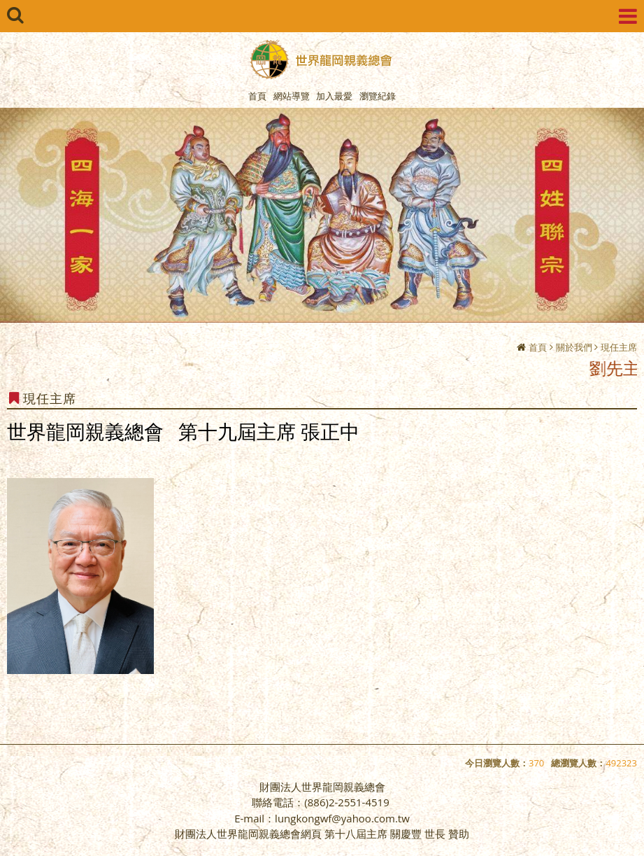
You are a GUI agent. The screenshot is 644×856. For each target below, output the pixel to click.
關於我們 (574, 347)
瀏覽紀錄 (377, 96)
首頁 (538, 347)
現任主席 (619, 347)
